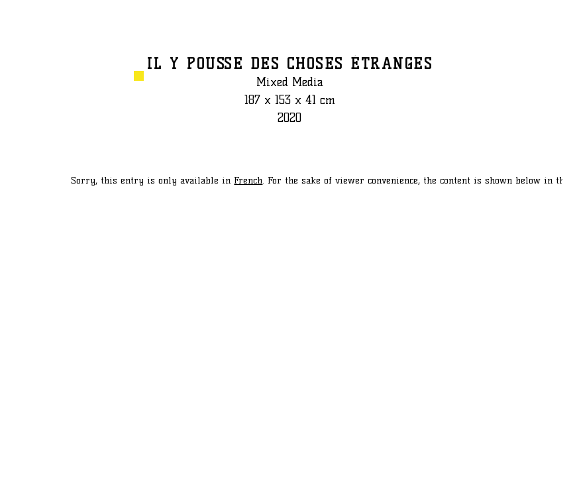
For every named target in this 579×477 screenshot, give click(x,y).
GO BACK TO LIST (562, 26)
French (248, 180)
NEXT (562, 460)
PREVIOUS (25, 460)
